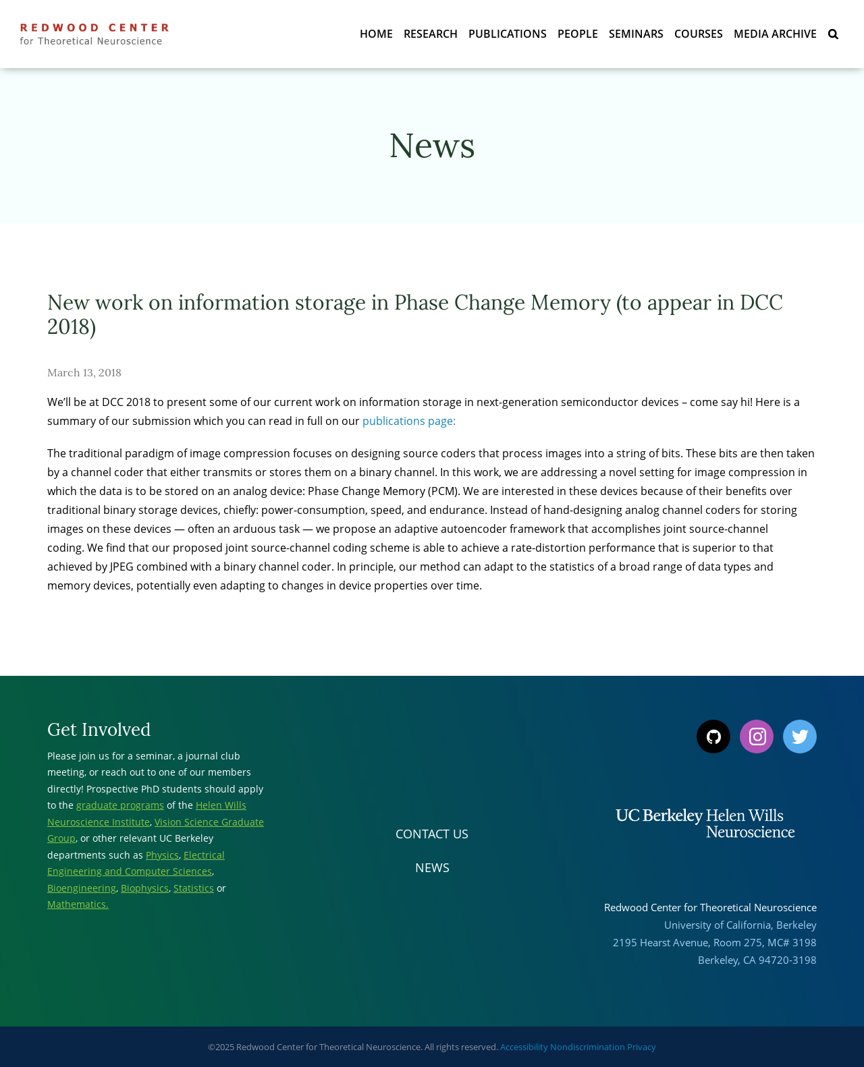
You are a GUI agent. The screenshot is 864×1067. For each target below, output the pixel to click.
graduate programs (120, 805)
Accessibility (524, 1047)
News (432, 867)
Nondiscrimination (587, 1047)
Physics (162, 854)
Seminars (636, 33)
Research (431, 33)
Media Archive (775, 33)
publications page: (409, 420)
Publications (507, 33)
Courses (698, 33)
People (578, 33)
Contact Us (432, 834)
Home (376, 33)
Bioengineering (81, 888)
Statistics (193, 888)
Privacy (641, 1047)
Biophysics (145, 888)
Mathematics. (78, 904)
